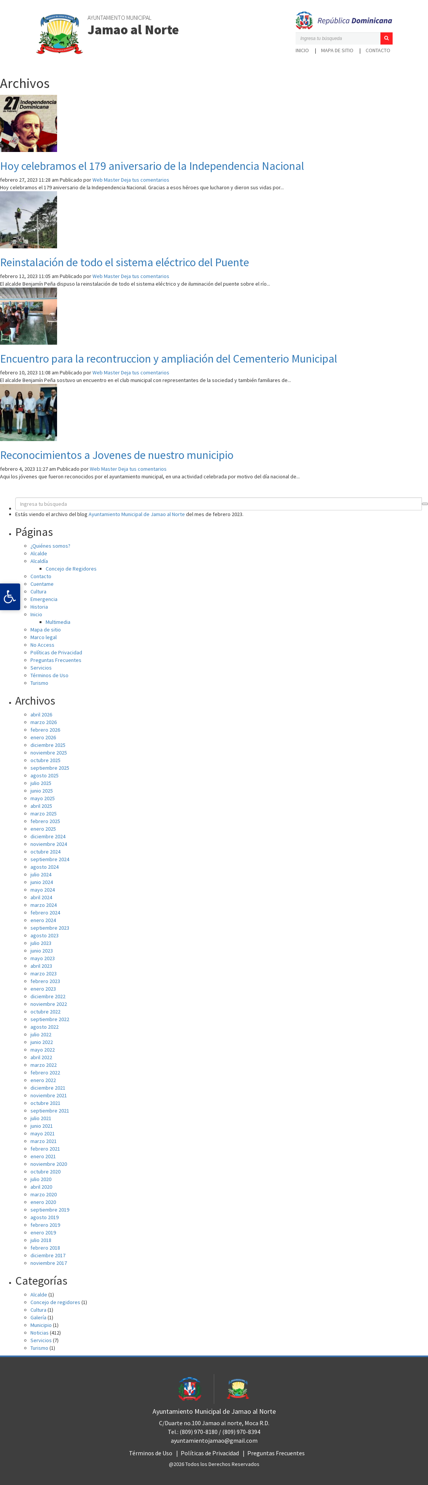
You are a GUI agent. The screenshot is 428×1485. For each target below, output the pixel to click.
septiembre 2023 (49, 927)
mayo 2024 (42, 889)
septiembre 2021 (49, 1110)
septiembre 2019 (49, 1209)
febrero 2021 (45, 1148)
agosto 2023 (44, 935)
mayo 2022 (42, 1049)
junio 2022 (41, 1042)
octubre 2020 (45, 1171)
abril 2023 (41, 965)
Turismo (39, 682)
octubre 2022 (45, 1011)
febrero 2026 (45, 729)
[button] (386, 38)
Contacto (378, 50)
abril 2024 (41, 897)
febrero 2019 (45, 1224)
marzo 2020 (43, 1194)
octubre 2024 (45, 851)
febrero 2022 (45, 1072)
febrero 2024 (45, 912)
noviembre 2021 (48, 1095)
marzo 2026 (43, 722)
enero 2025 (43, 828)
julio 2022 (40, 1034)
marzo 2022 (43, 1064)
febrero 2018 (45, 1247)
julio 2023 (40, 943)
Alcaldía (39, 561)
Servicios (41, 667)
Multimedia (58, 622)
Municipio (41, 1325)
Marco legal (43, 637)
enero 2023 (43, 988)
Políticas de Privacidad (56, 652)
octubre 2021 (45, 1103)
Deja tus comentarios (145, 179)
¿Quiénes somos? (50, 545)
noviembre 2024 (48, 844)
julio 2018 (40, 1240)
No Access (42, 644)
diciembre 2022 (47, 996)
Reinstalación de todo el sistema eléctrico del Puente (124, 262)
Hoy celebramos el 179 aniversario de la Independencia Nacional (152, 165)
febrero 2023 (45, 981)
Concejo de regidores (55, 1302)
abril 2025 (41, 805)
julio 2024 (40, 874)
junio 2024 (41, 882)
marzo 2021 (43, 1141)
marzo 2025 (43, 813)
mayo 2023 (42, 958)
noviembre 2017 (48, 1263)
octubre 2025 (45, 760)
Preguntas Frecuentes (55, 660)
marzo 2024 (43, 905)
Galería (38, 1317)
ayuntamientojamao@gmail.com (214, 1440)
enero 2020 (43, 1202)
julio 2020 (40, 1179)
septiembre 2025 (49, 767)
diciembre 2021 (47, 1087)
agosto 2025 (44, 775)
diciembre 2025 (47, 745)
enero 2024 (43, 920)
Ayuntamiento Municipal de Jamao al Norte (137, 514)
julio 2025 (40, 783)
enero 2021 (43, 1156)
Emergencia (43, 599)
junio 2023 (41, 950)
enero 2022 (43, 1080)
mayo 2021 (42, 1133)
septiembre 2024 (49, 859)
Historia (39, 606)
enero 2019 (43, 1232)
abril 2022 (41, 1057)
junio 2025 (41, 790)
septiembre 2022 (49, 1019)
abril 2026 (41, 714)
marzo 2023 (43, 973)
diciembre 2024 (47, 836)
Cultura (38, 591)
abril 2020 (41, 1186)
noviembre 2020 (48, 1164)
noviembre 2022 (48, 1004)
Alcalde (38, 553)
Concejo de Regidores (71, 568)
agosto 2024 (44, 866)
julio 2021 (40, 1118)
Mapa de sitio (337, 50)
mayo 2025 (42, 798)
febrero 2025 (45, 821)
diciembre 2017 (47, 1255)
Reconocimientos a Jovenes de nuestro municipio (117, 455)
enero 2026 (43, 737)
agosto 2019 (44, 1217)
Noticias (39, 1332)
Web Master (106, 179)
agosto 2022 (44, 1026)
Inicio (302, 50)
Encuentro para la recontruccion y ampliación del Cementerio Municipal (168, 358)
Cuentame (42, 583)
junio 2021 (41, 1125)
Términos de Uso (49, 675)
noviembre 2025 (48, 752)
